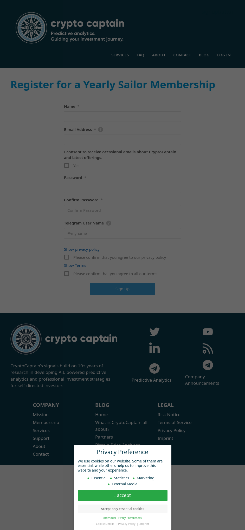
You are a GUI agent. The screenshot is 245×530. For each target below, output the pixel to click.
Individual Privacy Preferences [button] (122, 517)
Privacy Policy (127, 523)
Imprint (144, 523)
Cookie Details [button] (105, 523)
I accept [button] (122, 495)
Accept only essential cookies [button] (122, 508)
